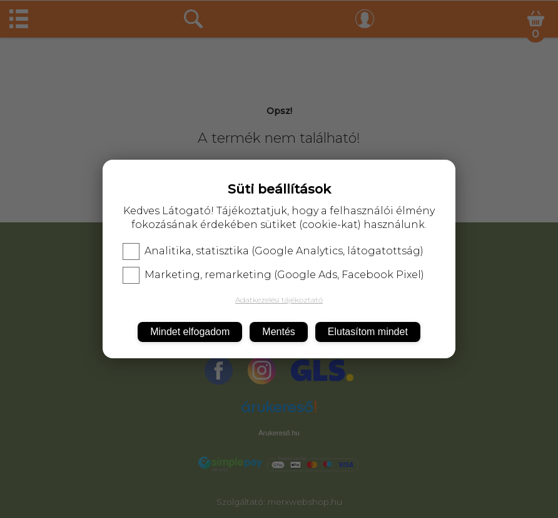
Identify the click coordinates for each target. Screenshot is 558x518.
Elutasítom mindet (368, 331)
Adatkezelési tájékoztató (279, 299)
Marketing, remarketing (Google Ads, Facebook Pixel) (273, 275)
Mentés (278, 331)
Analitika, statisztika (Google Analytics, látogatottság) (273, 251)
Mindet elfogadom (190, 331)
